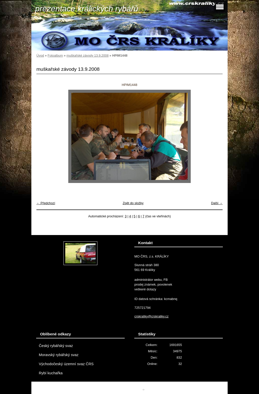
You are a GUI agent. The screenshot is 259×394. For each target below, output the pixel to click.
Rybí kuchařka (50, 373)
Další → (217, 203)
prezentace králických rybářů (86, 8)
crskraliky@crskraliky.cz (151, 316)
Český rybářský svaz (56, 346)
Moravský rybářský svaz (58, 355)
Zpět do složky (133, 203)
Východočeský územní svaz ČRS (66, 364)
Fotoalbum (55, 55)
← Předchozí (45, 203)
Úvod (40, 55)
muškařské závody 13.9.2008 (88, 55)
